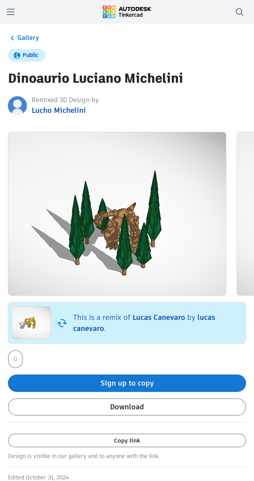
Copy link (127, 440)
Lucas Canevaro (159, 317)
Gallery (23, 38)
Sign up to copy (127, 383)
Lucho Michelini (59, 110)
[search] (239, 12)
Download (127, 407)
